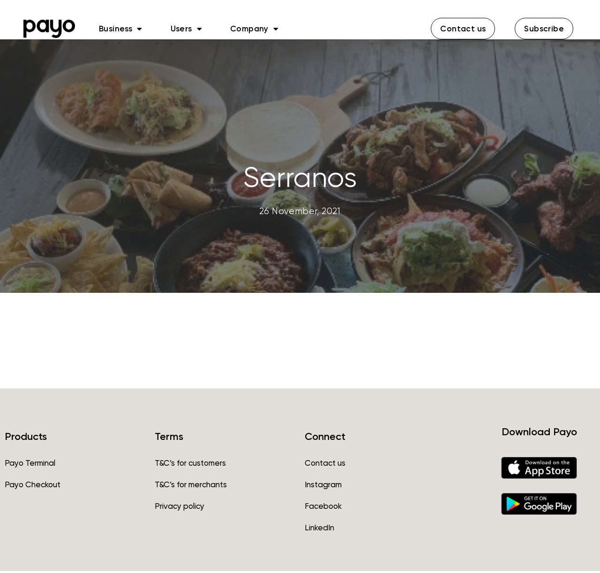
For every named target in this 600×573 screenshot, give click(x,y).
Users (186, 28)
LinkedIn (319, 529)
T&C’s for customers (190, 464)
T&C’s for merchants (191, 486)
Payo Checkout (32, 486)
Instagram (323, 486)
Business (120, 28)
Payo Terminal (30, 464)
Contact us (325, 464)
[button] (463, 28)
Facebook (323, 508)
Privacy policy (179, 508)
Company (254, 28)
